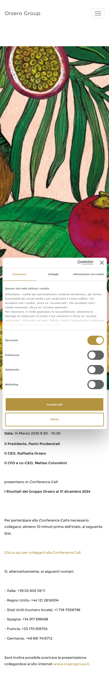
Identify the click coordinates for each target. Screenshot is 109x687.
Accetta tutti (54, 404)
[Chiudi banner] (102, 263)
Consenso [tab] (19, 274)
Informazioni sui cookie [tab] (88, 274)
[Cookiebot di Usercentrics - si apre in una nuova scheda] (69, 262)
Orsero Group (22, 13)
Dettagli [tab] (53, 274)
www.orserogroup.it (71, 664)
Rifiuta (54, 419)
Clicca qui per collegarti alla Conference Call (42, 552)
